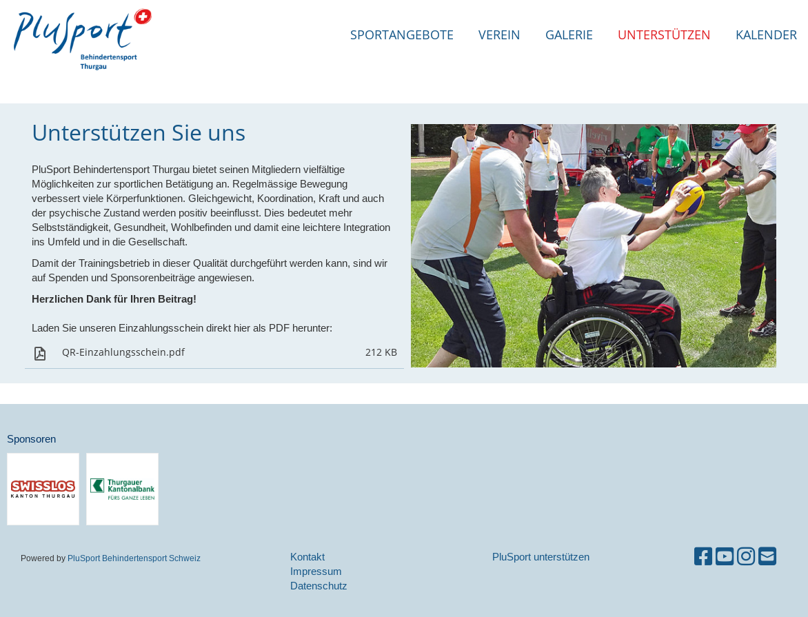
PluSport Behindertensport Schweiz (134, 558)
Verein (499, 34)
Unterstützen (664, 34)
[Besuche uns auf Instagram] (746, 557)
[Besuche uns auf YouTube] (725, 557)
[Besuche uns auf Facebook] (703, 557)
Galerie (569, 34)
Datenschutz (318, 585)
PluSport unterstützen (540, 557)
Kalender (766, 34)
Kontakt (307, 557)
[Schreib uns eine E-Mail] (767, 557)
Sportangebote (402, 34)
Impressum (316, 571)
